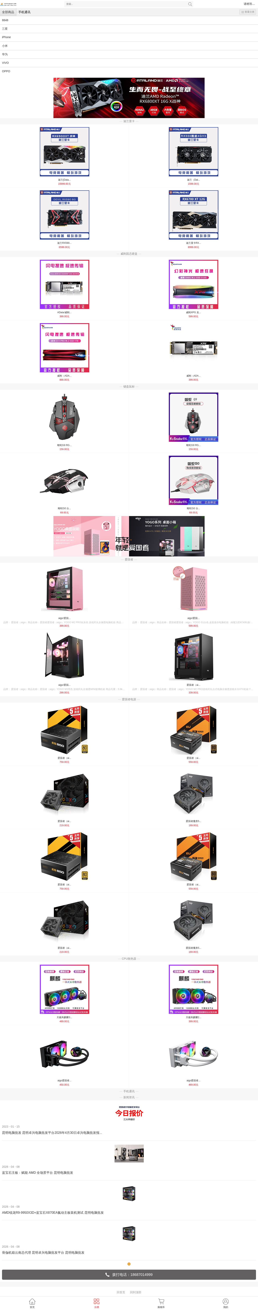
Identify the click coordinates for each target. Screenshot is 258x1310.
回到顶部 (135, 1292)
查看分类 (247, 11)
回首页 (121, 1292)
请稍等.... (249, 3)
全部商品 (8, 12)
